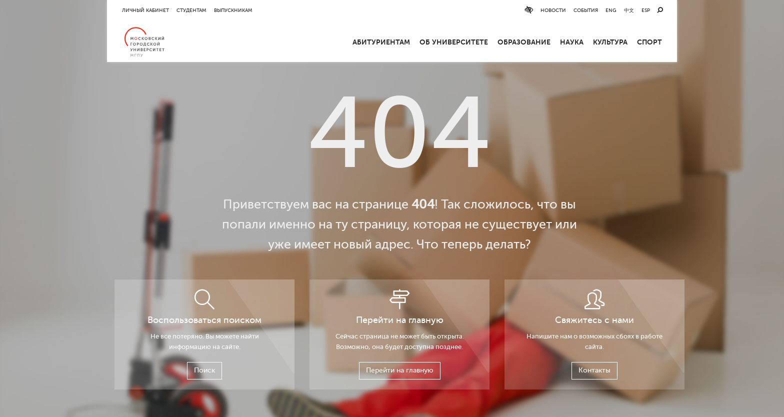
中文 (629, 10)
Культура (610, 42)
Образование (524, 42)
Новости (553, 10)
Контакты (594, 370)
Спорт (649, 42)
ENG (611, 10)
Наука (572, 42)
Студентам (191, 10)
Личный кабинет (145, 10)
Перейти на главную (400, 370)
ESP (646, 10)
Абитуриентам (381, 42)
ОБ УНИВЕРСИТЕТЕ (454, 42)
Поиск (204, 370)
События (586, 10)
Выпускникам (233, 10)
